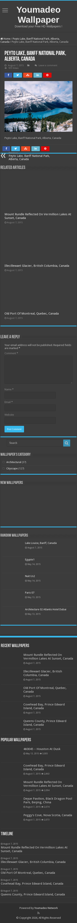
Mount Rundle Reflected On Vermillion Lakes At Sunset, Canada (48, 656)
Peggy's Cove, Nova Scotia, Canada (47, 815)
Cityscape (12, 468)
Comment (11, 353)
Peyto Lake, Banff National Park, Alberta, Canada (30, 156)
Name (9, 389)
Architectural (13, 462)
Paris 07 (29, 592)
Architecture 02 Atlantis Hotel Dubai (45, 609)
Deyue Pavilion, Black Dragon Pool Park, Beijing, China (47, 800)
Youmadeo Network (46, 908)
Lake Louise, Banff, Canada (41, 543)
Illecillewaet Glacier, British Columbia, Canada (37, 266)
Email (9, 402)
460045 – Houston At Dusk (41, 749)
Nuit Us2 (30, 576)
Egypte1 (29, 559)
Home (5, 38)
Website (9, 414)
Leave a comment (48, 65)
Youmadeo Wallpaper (38, 15)
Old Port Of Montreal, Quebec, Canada (32, 313)
